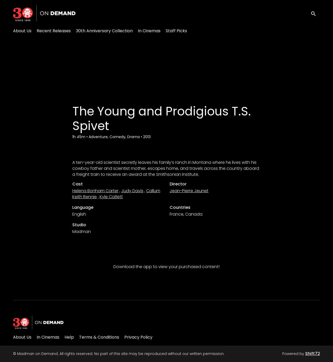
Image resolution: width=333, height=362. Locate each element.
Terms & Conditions (99, 337)
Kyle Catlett (111, 197)
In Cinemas (149, 31)
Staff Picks (176, 31)
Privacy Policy (138, 337)
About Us (22, 31)
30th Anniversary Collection (104, 31)
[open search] (315, 13)
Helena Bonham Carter (95, 191)
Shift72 (312, 354)
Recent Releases (54, 31)
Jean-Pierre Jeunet (189, 191)
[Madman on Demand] (38, 322)
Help (69, 337)
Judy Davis (132, 191)
